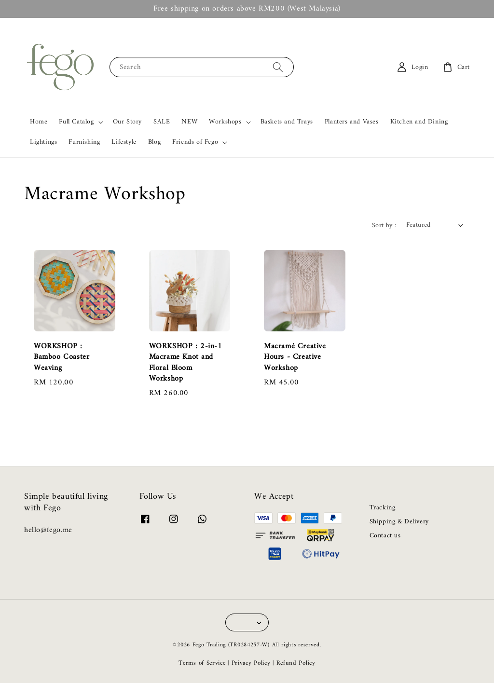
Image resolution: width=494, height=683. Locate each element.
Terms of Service (201, 663)
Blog (154, 142)
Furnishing (84, 142)
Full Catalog (76, 122)
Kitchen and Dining (419, 122)
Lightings (43, 142)
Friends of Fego (195, 142)
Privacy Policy (251, 663)
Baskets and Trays (287, 122)
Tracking (383, 509)
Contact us (385, 536)
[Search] (277, 66)
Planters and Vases (352, 122)
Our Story (127, 122)
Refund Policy (296, 663)
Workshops (225, 122)
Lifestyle (123, 142)
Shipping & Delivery (399, 522)
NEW (189, 122)
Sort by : (384, 225)
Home (38, 122)
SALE (161, 122)
